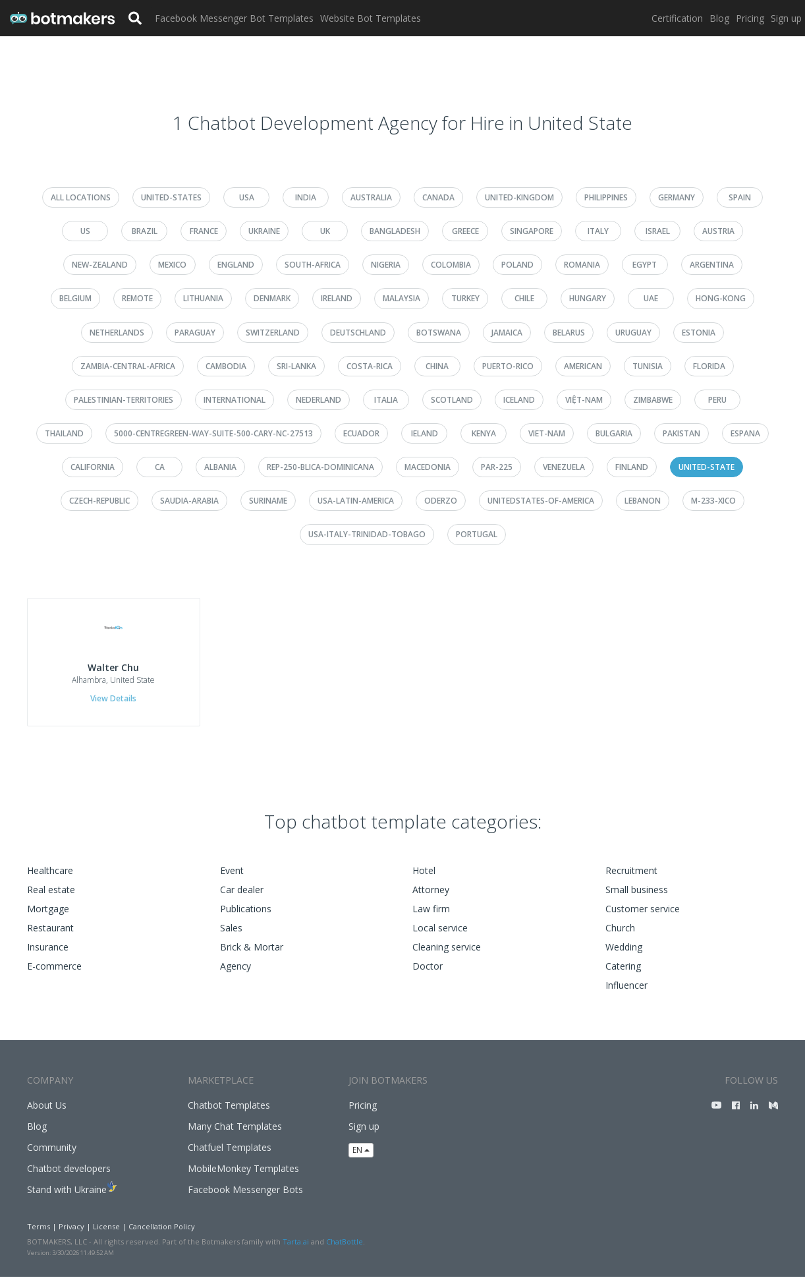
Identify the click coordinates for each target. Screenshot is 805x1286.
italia (386, 399)
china (437, 366)
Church (620, 937)
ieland (424, 433)
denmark (272, 298)
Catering (623, 976)
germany (676, 197)
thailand (64, 433)
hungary (587, 298)
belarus (569, 332)
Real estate (51, 899)
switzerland (273, 332)
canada (438, 197)
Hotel (423, 880)
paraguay (195, 332)
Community (51, 1157)
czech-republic (99, 500)
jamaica (506, 332)
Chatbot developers (69, 1178)
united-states (171, 197)
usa (246, 197)
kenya (484, 433)
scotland (452, 399)
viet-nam (546, 433)
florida (709, 366)
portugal (476, 534)
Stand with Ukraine (67, 1199)
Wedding (623, 956)
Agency (235, 976)
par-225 (497, 467)
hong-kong (721, 298)
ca (160, 467)
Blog (719, 18)
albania (220, 467)
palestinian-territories (123, 399)
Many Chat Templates (235, 1136)
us (85, 231)
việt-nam (584, 399)
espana (745, 433)
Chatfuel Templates (229, 1157)
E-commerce (54, 976)
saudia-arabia (189, 500)
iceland (519, 399)
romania (582, 264)
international (234, 399)
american (583, 366)
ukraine (264, 231)
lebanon (643, 500)
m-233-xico (713, 500)
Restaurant (50, 937)
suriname (268, 500)
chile (524, 298)
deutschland (358, 332)
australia (371, 197)
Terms (38, 1236)
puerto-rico (508, 366)
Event (232, 880)
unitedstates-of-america (540, 500)
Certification (677, 18)
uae (651, 298)
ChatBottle (344, 1251)
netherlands (117, 332)
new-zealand (100, 264)
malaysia (401, 298)
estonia (698, 332)
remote (137, 298)
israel (658, 231)
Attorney (430, 899)
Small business (636, 899)
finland (631, 467)
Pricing (750, 18)
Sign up (786, 18)
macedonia (427, 467)
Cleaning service (446, 956)
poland (517, 264)
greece (465, 231)
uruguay (633, 332)
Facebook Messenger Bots (245, 1199)
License (106, 1236)
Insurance (48, 956)
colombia (451, 264)
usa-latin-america (356, 500)
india (305, 197)
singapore (531, 231)
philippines (606, 197)
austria (718, 231)
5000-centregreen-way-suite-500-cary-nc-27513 (213, 433)
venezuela (564, 467)
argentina (712, 264)
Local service (440, 937)
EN (361, 1159)
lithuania (203, 298)
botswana (438, 332)
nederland (318, 399)
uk (325, 231)
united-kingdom (519, 197)
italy (598, 231)
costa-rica (370, 366)
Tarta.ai (296, 1251)
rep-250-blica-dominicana (320, 467)
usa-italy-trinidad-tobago (367, 534)
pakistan (681, 433)
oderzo (440, 500)
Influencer (626, 995)
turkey (465, 298)
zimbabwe (653, 399)
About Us (47, 1115)
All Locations (81, 197)
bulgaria (614, 433)
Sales (231, 937)
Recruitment (631, 880)
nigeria (386, 264)
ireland (336, 298)
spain (740, 197)
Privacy (71, 1236)
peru (717, 399)
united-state (707, 467)
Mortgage (48, 918)
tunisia (647, 366)
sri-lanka (296, 366)
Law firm (431, 918)
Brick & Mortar (251, 956)
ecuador (361, 433)
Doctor (427, 976)
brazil (144, 231)
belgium (75, 298)
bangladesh (395, 231)
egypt (644, 264)
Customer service (642, 918)
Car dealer (242, 899)
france (204, 231)
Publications (245, 918)
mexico (172, 264)
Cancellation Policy (161, 1236)
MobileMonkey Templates (243, 1178)
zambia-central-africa (127, 366)
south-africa (313, 264)
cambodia (226, 366)
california (92, 467)
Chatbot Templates (229, 1115)
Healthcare (50, 880)
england (235, 264)
